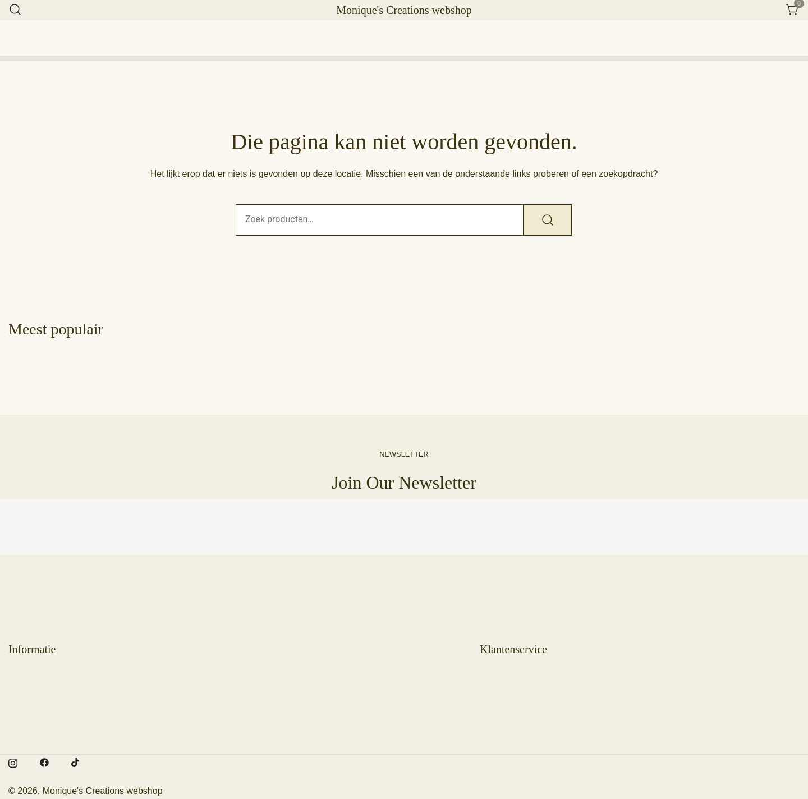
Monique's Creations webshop (403, 10)
